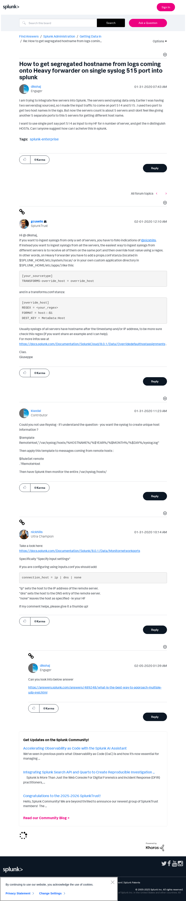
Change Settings (50, 893)
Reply (155, 168)
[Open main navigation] (180, 6)
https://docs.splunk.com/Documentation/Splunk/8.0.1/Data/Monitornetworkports (79, 551)
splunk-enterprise (44, 139)
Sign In (166, 7)
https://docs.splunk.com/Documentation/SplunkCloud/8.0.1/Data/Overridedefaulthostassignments (92, 344)
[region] (59, 889)
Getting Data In (90, 36)
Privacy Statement (18, 893)
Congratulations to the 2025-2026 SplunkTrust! (62, 795)
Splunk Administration (59, 36)
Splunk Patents (132, 882)
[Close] (113, 882)
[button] (164, 55)
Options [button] (157, 41)
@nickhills (148, 240)
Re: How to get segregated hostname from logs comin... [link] (62, 41)
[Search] (58, 23)
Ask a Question (148, 22)
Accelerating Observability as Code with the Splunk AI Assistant (75, 748)
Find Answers (29, 36)
